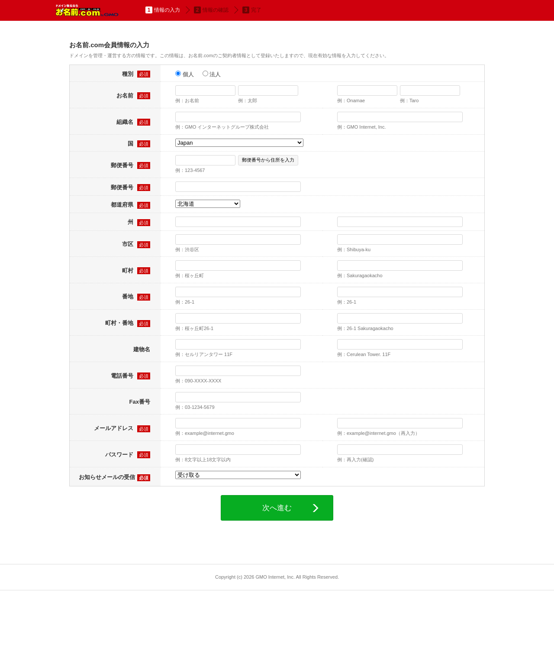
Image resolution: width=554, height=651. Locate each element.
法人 (212, 74)
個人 (184, 74)
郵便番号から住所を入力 (268, 159)
